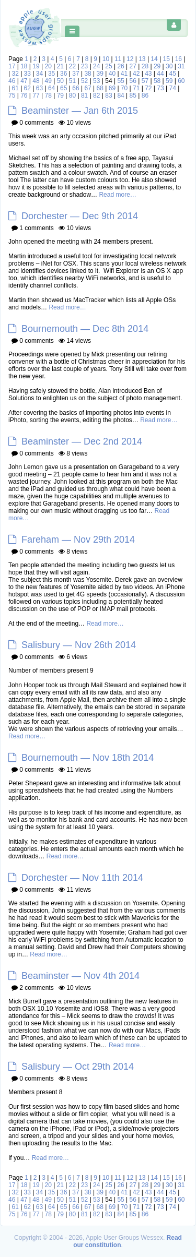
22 (72, 66)
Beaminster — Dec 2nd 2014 (81, 441)
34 (39, 73)
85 (133, 95)
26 (120, 66)
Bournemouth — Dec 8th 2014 (84, 329)
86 (145, 95)
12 (129, 59)
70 (124, 88)
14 (154, 59)
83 (108, 95)
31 (181, 66)
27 (133, 66)
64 (51, 88)
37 (75, 73)
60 (181, 81)
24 (96, 66)
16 (178, 59)
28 (145, 66)
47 (23, 81)
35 (51, 73)
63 (39, 88)
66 (75, 88)
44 (160, 73)
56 (133, 81)
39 (100, 73)
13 (142, 59)
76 (23, 95)
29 (157, 66)
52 (84, 81)
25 (108, 66)
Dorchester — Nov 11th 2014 (82, 877)
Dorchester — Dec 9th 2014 (79, 216)
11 (117, 59)
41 (124, 73)
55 (120, 81)
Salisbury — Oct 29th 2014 (77, 1066)
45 (172, 73)
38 (87, 73)
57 (145, 81)
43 (148, 73)
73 (160, 88)
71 (136, 88)
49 (47, 81)
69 (112, 88)
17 (11, 66)
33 (27, 73)
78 (47, 95)
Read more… (117, 194)
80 (72, 95)
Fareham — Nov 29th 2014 (78, 539)
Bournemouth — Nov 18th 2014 (87, 757)
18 (23, 66)
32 (14, 73)
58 (157, 81)
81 (84, 95)
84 (120, 95)
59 (169, 81)
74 (172, 88)
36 (63, 73)
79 (60, 95)
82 (96, 95)
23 (84, 66)
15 (166, 59)
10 (105, 59)
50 (60, 81)
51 (72, 81)
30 (169, 66)
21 (60, 66)
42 (136, 73)
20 (47, 66)
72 (148, 88)
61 (14, 88)
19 (35, 66)
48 (35, 81)
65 (63, 88)
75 (11, 95)
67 (87, 88)
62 (27, 88)
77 (35, 95)
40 (112, 73)
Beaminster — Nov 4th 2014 (80, 976)
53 (96, 81)
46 (11, 81)
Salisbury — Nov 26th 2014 (78, 645)
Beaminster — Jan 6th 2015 (79, 110)
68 (100, 88)
